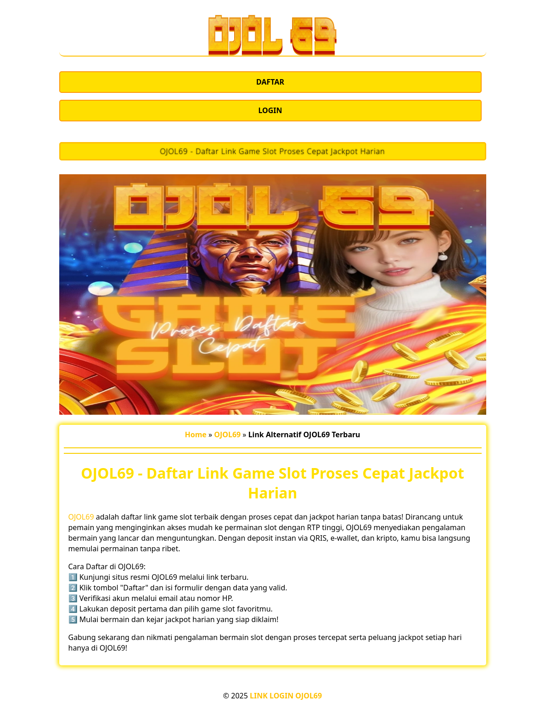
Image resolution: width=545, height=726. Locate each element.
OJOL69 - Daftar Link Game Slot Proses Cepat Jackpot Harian (272, 151)
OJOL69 (81, 517)
